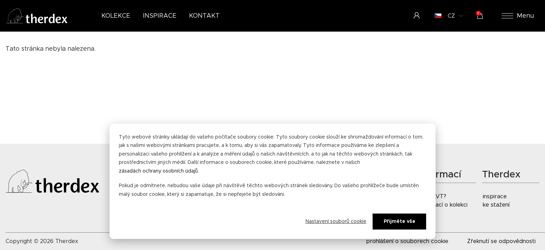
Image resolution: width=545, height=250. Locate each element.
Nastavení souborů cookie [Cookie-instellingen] (336, 221)
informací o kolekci (442, 205)
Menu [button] (518, 16)
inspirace (495, 196)
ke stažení (496, 205)
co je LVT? (432, 196)
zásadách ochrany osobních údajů (158, 171)
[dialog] (272, 181)
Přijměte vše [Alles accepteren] (399, 221)
